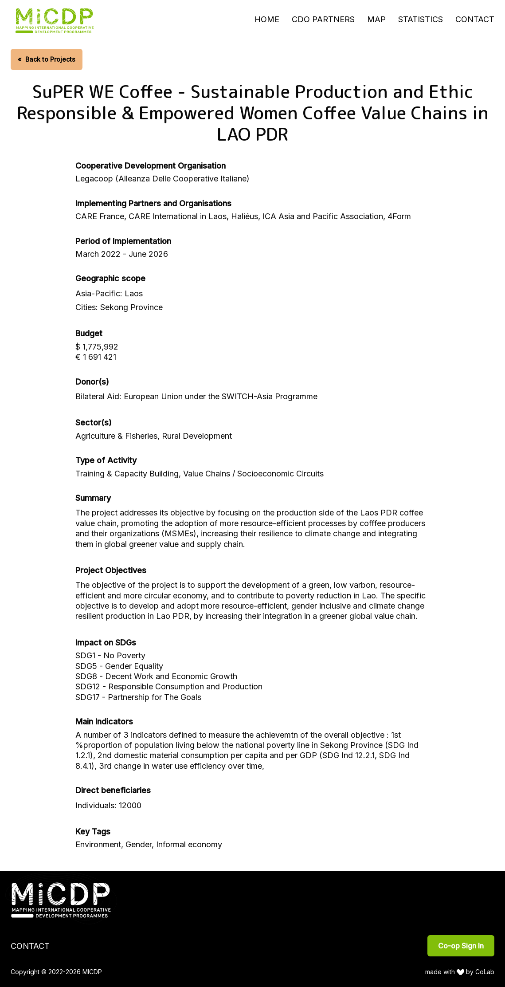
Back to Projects (46, 59)
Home (266, 19)
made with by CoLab (460, 971)
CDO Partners (323, 19)
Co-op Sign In (461, 945)
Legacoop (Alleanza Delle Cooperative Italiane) (162, 178)
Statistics (420, 19)
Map (376, 19)
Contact (474, 19)
